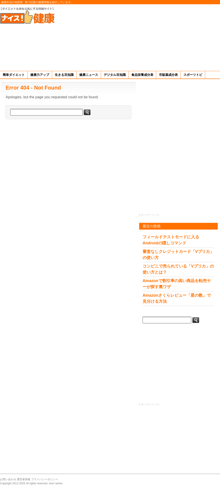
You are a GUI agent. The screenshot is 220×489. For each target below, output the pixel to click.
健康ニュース (88, 75)
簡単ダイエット (14, 75)
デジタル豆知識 (115, 75)
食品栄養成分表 (142, 75)
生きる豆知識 (64, 75)
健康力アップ (39, 75)
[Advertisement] (162, 36)
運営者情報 (23, 479)
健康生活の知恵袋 (12, 2)
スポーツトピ (192, 75)
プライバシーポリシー (44, 479)
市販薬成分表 (168, 75)
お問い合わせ (8, 479)
